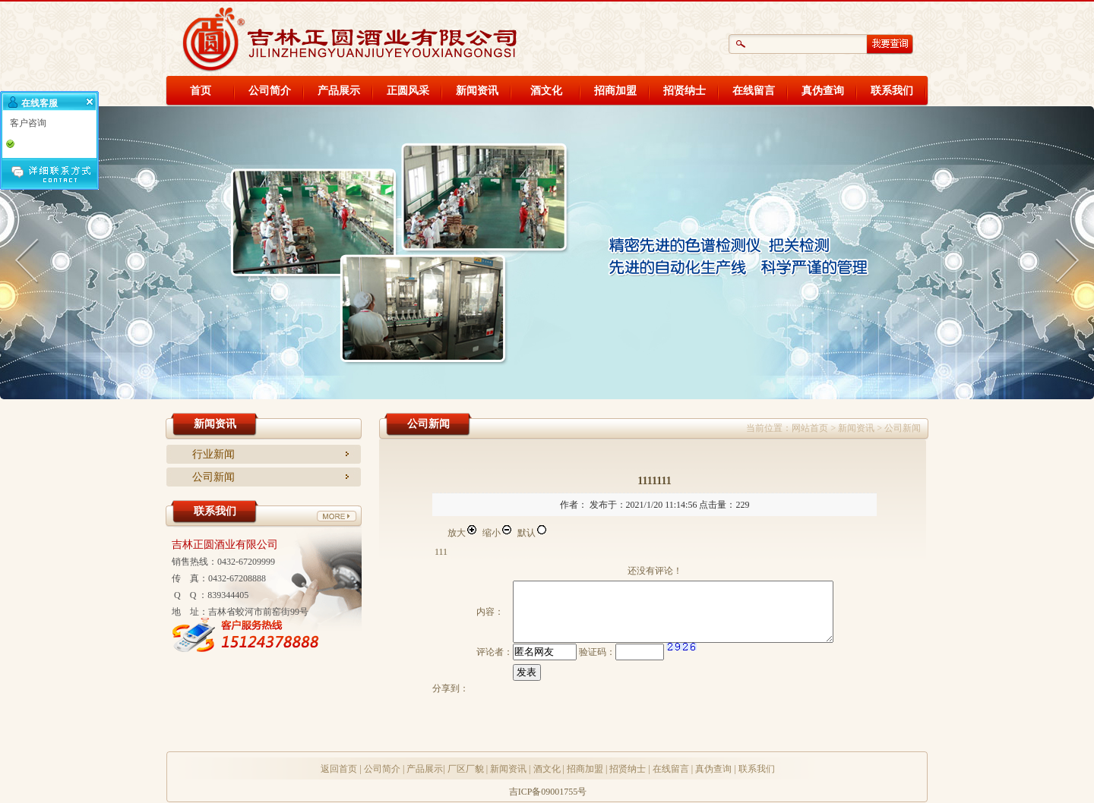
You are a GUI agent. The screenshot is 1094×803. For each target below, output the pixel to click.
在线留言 (753, 90)
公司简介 (269, 90)
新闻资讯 (477, 90)
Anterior (30, 258)
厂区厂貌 (465, 769)
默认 (532, 532)
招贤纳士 (684, 90)
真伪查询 (823, 90)
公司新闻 (213, 477)
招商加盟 (615, 90)
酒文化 (546, 90)
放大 (462, 532)
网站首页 (810, 428)
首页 (200, 90)
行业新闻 (213, 454)
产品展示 (339, 90)
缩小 (497, 532)
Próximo (1063, 258)
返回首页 (339, 769)
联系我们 (892, 90)
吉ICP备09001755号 (548, 791)
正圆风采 (408, 90)
